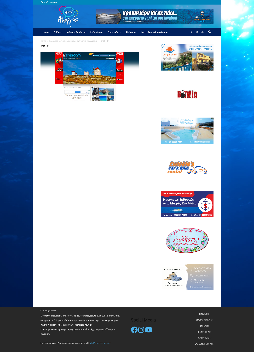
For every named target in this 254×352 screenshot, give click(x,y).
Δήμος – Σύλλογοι (76, 32)
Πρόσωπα (131, 32)
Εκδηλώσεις (96, 32)
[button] (210, 32)
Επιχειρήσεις (114, 32)
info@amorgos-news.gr (100, 343)
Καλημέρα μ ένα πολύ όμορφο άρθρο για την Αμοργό (73, 41)
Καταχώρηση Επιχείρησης (155, 32)
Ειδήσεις (58, 32)
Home (46, 32)
